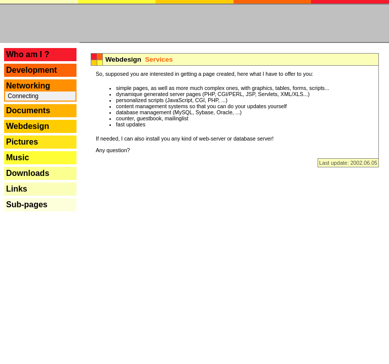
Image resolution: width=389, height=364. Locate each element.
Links (16, 189)
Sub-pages (27, 204)
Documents (28, 110)
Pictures (22, 142)
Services (159, 59)
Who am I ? (27, 54)
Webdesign (27, 126)
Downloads (27, 173)
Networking (28, 85)
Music (17, 157)
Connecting (22, 96)
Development (31, 70)
